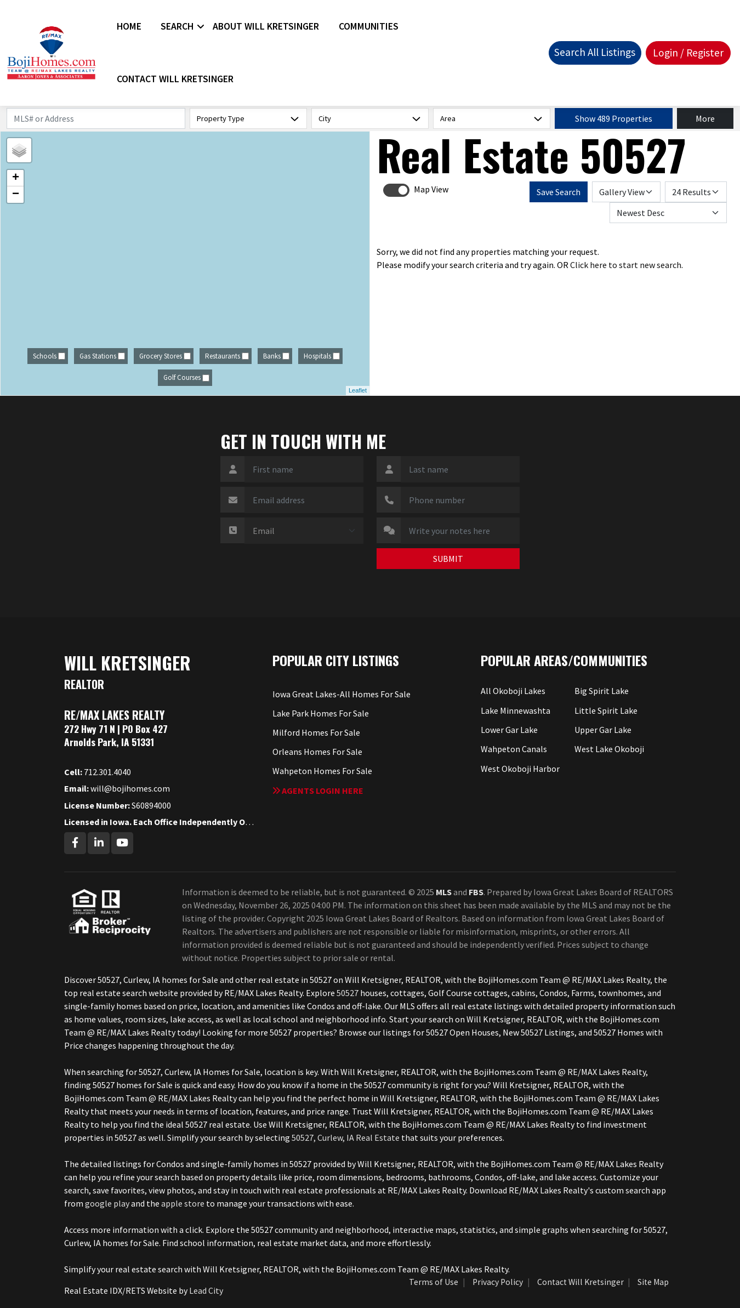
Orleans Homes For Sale (317, 751)
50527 (347, 992)
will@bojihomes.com (117, 788)
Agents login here (317, 790)
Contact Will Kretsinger (175, 79)
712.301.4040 (97, 771)
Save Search (558, 191)
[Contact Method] (303, 530)
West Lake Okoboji (609, 748)
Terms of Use (433, 1282)
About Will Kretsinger (266, 26)
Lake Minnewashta (515, 710)
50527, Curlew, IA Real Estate (346, 1137)
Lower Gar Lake (509, 729)
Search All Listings (594, 52)
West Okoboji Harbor (520, 768)
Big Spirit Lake (601, 690)
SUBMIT (448, 558)
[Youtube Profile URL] (122, 843)
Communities (369, 26)
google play (107, 1203)
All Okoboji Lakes (513, 690)
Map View (431, 189)
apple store (182, 1203)
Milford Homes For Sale (316, 732)
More (705, 118)
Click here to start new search (625, 264)
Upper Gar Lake (602, 729)
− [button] (15, 194)
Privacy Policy (498, 1282)
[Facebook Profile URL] (75, 843)
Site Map (653, 1282)
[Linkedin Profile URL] (99, 843)
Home (129, 26)
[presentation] (284, 564)
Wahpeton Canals (514, 748)
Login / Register (688, 52)
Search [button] (177, 26)
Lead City (206, 1290)
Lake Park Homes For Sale (320, 713)
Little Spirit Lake (605, 710)
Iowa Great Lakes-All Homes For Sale (341, 694)
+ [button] (15, 178)
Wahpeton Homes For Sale (322, 770)
